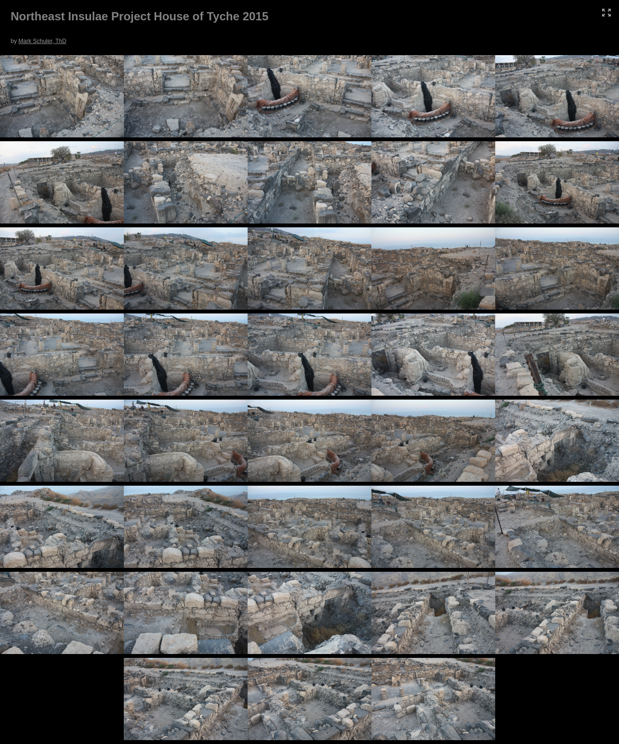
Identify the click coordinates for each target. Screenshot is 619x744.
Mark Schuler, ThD (42, 41)
